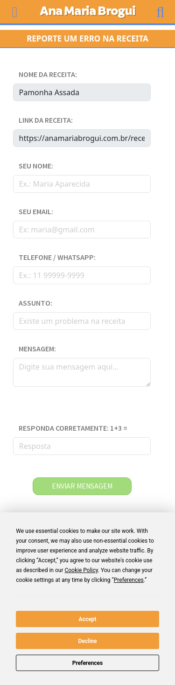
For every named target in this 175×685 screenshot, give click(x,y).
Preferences (87, 663)
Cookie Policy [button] (81, 570)
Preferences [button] (129, 580)
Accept (88, 619)
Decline (87, 641)
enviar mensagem (82, 486)
